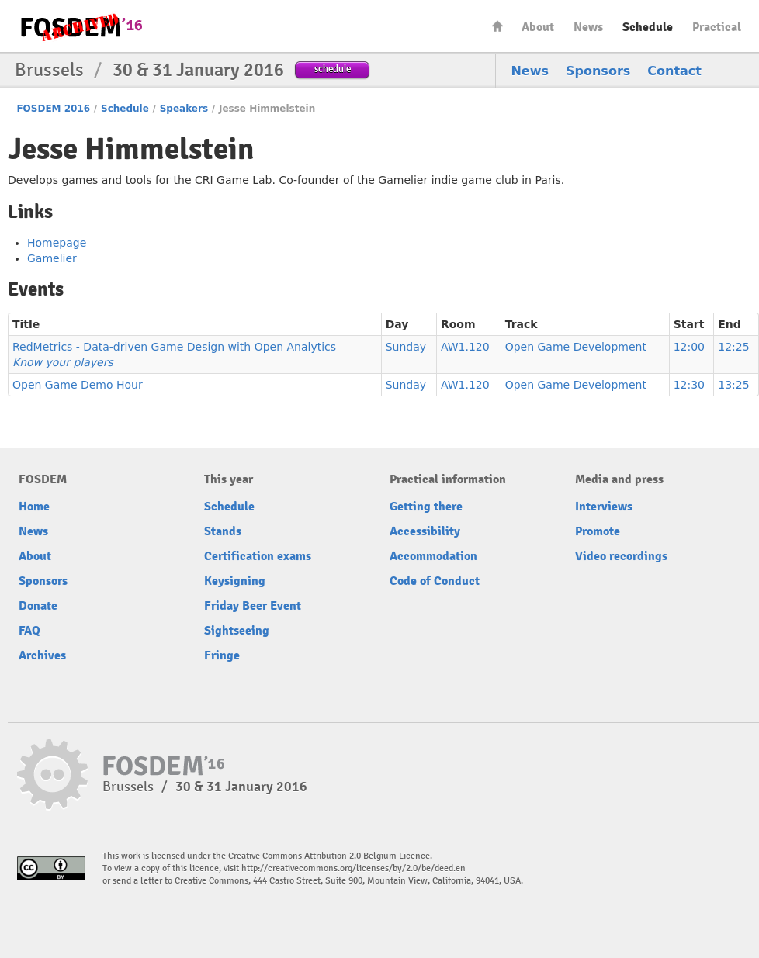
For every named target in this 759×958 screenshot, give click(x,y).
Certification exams (257, 556)
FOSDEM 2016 (53, 108)
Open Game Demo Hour (77, 385)
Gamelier (52, 258)
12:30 (689, 385)
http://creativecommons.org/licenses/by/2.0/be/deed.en (353, 868)
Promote (597, 531)
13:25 (733, 385)
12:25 (733, 347)
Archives (42, 655)
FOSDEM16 (80, 27)
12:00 (689, 347)
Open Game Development (575, 347)
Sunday (406, 347)
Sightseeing (236, 630)
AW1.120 (465, 347)
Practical (716, 27)
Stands (222, 531)
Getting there (426, 506)
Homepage (56, 243)
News (588, 27)
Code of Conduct (435, 581)
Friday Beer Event (252, 606)
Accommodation (433, 556)
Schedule (647, 27)
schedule (332, 68)
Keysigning (234, 581)
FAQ (29, 630)
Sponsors (598, 71)
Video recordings (621, 556)
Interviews (603, 506)
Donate (38, 606)
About (538, 27)
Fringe (222, 655)
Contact (674, 71)
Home (497, 26)
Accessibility (425, 531)
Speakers (184, 108)
